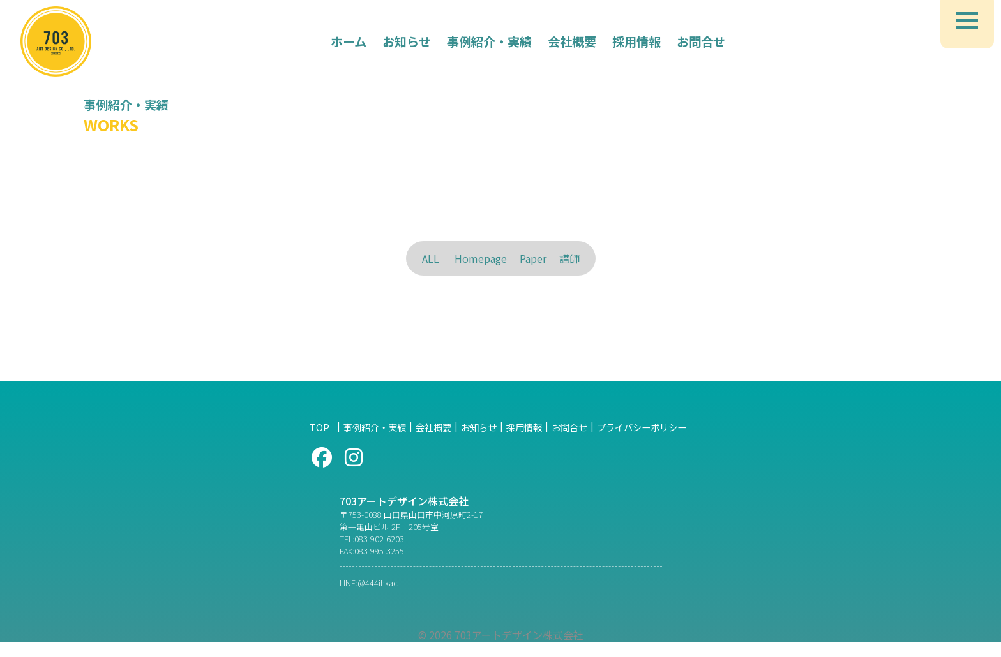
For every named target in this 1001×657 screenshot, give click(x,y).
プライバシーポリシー (641, 441)
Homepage (481, 258)
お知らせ (479, 441)
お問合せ (569, 441)
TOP (324, 441)
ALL (430, 258)
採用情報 (524, 441)
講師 (569, 258)
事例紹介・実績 (374, 441)
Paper (533, 258)
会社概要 (433, 441)
